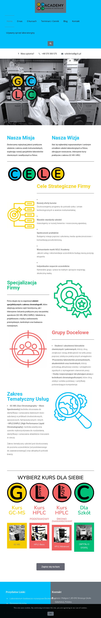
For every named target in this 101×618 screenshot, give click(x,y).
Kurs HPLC (39, 510)
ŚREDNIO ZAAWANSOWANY (62, 520)
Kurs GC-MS (17, 510)
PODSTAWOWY (39, 519)
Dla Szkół (84, 510)
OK (50, 613)
